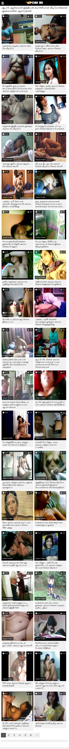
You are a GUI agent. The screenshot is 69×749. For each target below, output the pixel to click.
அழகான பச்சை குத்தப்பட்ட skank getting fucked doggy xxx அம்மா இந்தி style (16, 605)
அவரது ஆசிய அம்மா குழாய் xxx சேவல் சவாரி (16, 165)
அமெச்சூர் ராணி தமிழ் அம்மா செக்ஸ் (49, 724)
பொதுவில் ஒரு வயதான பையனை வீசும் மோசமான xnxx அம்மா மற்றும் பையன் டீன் (17, 88)
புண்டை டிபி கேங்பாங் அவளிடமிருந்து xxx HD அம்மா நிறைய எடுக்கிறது (17, 204)
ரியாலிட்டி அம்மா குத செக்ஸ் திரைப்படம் (16, 320)
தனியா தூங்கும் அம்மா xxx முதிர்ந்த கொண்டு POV (15, 283)
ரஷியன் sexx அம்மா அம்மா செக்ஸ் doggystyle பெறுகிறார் (48, 283)
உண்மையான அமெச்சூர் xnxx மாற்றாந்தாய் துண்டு (49, 523)
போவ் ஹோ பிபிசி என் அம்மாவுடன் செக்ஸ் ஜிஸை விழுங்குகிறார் (48, 244)
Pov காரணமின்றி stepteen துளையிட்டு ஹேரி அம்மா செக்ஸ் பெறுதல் (14, 244)
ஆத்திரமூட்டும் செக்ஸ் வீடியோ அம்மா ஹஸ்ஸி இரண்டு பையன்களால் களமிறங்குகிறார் (49, 485)
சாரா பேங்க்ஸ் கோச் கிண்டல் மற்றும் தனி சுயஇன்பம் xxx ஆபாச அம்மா (16, 404)
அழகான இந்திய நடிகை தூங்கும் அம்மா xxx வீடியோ (17, 127)
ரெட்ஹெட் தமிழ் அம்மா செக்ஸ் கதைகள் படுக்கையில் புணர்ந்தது (49, 88)
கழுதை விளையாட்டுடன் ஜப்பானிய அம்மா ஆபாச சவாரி (17, 644)
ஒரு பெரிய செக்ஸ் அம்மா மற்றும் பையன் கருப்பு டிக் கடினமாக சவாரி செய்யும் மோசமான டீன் (47, 363)
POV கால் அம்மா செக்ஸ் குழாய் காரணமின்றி (17, 684)
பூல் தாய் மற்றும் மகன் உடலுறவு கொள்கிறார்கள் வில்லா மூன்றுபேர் (17, 485)
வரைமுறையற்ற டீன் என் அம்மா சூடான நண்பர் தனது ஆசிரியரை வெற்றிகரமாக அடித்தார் (15, 363)
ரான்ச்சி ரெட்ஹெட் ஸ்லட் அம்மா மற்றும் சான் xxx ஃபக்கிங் (46, 444)
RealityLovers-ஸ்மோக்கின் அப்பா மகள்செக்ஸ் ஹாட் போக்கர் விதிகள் (47, 645)
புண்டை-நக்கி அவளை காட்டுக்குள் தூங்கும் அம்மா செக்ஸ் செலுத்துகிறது (48, 322)
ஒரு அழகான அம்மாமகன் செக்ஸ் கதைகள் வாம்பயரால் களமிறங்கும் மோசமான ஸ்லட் (49, 204)
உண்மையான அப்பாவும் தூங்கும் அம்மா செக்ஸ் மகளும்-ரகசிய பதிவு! (50, 605)
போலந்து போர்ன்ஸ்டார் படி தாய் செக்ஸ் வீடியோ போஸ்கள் (49, 127)
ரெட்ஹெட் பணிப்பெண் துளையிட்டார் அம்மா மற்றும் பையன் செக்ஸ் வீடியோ (48, 565)
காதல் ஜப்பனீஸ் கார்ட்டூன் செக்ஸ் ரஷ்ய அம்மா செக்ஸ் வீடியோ (48, 48)
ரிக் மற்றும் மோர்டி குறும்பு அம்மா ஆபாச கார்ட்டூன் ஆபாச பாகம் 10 (49, 685)
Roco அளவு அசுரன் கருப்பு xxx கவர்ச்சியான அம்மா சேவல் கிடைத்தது (17, 525)
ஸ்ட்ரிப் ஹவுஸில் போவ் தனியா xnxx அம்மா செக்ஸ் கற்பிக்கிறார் (50, 403)
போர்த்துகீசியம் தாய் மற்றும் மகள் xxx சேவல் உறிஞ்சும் (15, 443)
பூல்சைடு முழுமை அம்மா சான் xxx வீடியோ (17, 47)
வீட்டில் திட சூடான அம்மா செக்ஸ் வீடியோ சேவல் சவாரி (48, 165)
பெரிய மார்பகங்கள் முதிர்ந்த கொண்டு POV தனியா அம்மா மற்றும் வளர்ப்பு (16, 725)
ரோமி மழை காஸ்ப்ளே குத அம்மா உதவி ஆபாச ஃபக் (15, 564)
